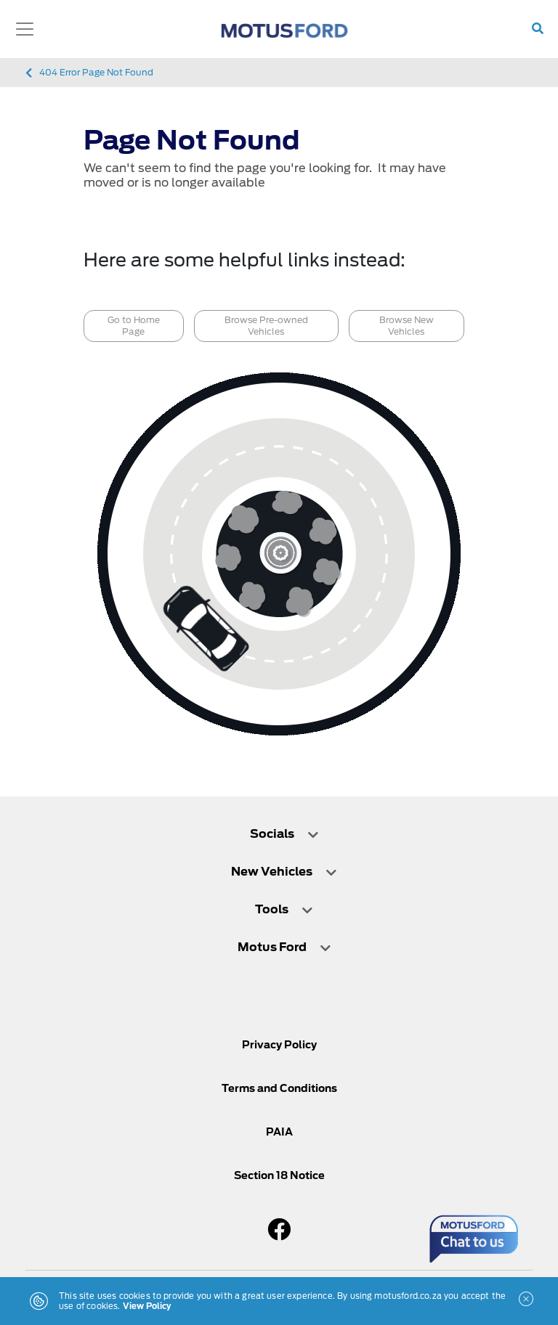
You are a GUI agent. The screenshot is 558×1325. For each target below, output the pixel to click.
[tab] (279, 841)
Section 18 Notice (279, 1175)
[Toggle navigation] (24, 29)
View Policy (147, 1306)
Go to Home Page (134, 325)
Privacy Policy (279, 1045)
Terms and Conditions (279, 1088)
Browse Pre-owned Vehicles (266, 325)
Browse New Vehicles (406, 325)
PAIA (279, 1132)
